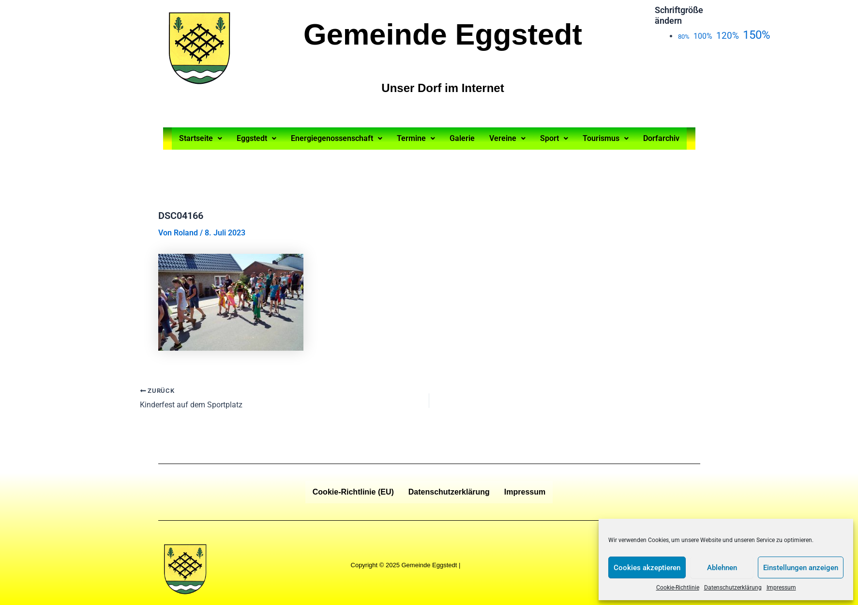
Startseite (200, 138)
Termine (416, 138)
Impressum (781, 587)
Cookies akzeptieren (647, 567)
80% (684, 36)
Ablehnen (722, 567)
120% (727, 35)
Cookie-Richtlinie (677, 587)
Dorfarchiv (661, 138)
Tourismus (606, 138)
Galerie (462, 138)
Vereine (507, 138)
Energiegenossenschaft (336, 138)
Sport (554, 138)
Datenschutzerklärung (733, 587)
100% (702, 36)
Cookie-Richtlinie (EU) (353, 492)
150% (756, 35)
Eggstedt (256, 138)
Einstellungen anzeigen (800, 567)
